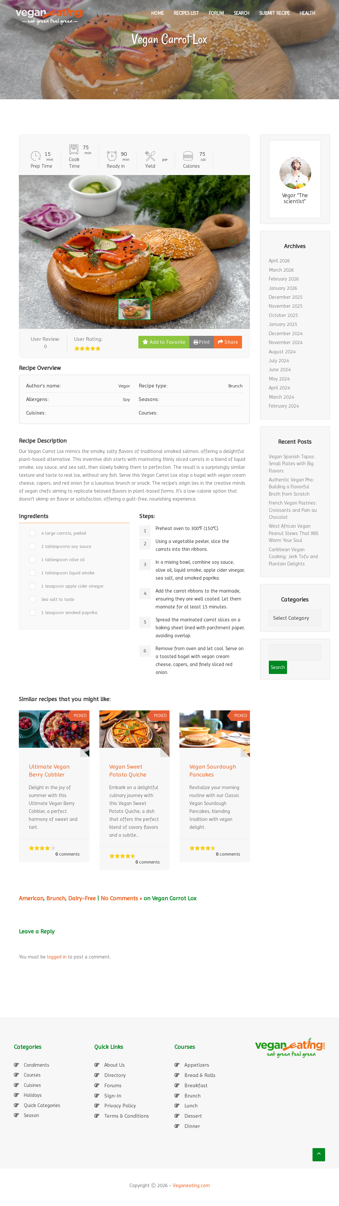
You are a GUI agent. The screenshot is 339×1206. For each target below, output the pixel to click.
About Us (114, 1065)
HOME (157, 13)
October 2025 (283, 315)
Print (201, 342)
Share (228, 342)
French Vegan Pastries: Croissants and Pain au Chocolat (293, 510)
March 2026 (281, 270)
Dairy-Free (82, 898)
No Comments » (121, 898)
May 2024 (279, 379)
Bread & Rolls (200, 1075)
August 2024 (282, 352)
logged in (57, 957)
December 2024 (286, 333)
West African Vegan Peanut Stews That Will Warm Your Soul (293, 533)
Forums (112, 1085)
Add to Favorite (163, 342)
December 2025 (286, 297)
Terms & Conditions (126, 1116)
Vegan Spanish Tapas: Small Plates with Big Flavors (292, 464)
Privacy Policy (120, 1105)
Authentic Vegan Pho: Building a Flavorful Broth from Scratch (291, 487)
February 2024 (284, 406)
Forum (216, 13)
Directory (115, 1075)
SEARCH (241, 13)
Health (307, 13)
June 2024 (280, 370)
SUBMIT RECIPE (274, 13)
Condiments (36, 1065)
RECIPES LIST (186, 13)
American (31, 898)
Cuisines (32, 1085)
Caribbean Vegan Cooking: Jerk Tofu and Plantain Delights (293, 557)
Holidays (33, 1095)
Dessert (193, 1116)
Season (31, 1115)
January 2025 (283, 324)
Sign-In (112, 1096)
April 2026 (279, 261)
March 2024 (281, 397)
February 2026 (284, 279)
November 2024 (286, 342)
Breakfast (196, 1085)
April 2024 (279, 388)
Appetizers (196, 1065)
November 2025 (286, 306)
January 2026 (283, 288)
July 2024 (279, 361)
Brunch (55, 898)
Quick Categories (42, 1105)
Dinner (192, 1126)
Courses (32, 1075)
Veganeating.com (191, 1185)
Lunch (191, 1105)
